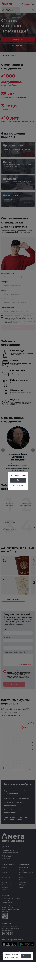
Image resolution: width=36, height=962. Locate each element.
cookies (16, 957)
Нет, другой (18, 485)
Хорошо (26, 956)
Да (18, 480)
